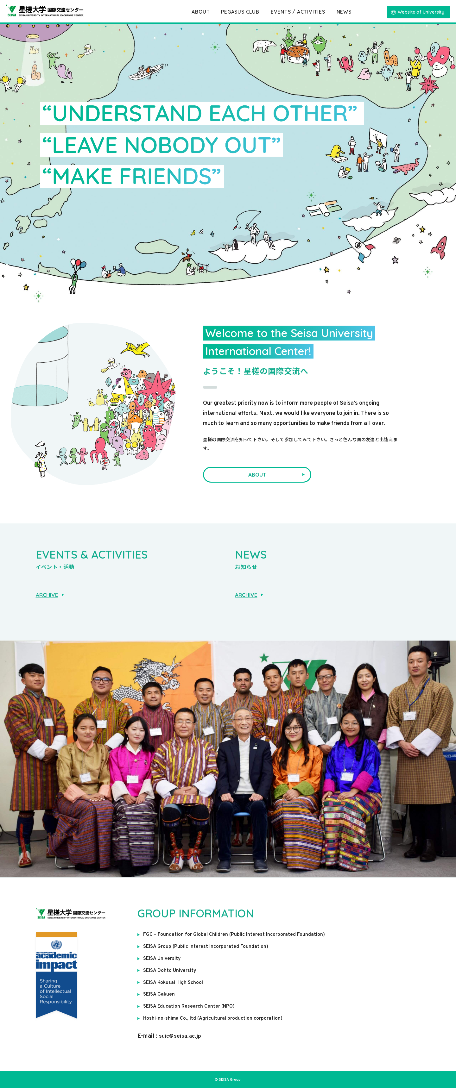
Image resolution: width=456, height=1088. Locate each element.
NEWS (344, 12)
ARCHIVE (50, 594)
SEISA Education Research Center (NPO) (190, 1006)
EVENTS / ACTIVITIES (297, 12)
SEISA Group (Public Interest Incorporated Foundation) (206, 946)
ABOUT (201, 12)
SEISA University (162, 958)
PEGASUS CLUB (240, 12)
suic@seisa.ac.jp (181, 1035)
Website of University (417, 12)
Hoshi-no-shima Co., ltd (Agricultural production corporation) (213, 1018)
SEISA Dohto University (170, 970)
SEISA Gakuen (159, 994)
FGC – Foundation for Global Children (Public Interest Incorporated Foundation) (234, 934)
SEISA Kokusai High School (174, 982)
